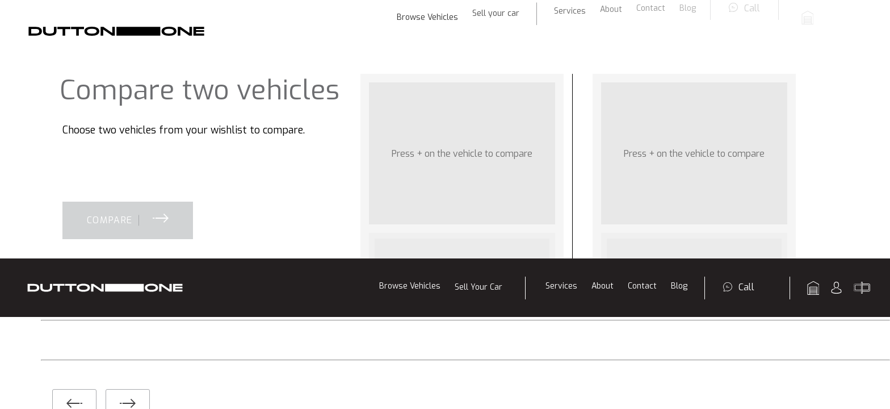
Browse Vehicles (409, 27)
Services (561, 27)
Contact (642, 27)
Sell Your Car (478, 28)
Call (746, 29)
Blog (679, 27)
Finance (302, 228)
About (602, 27)
